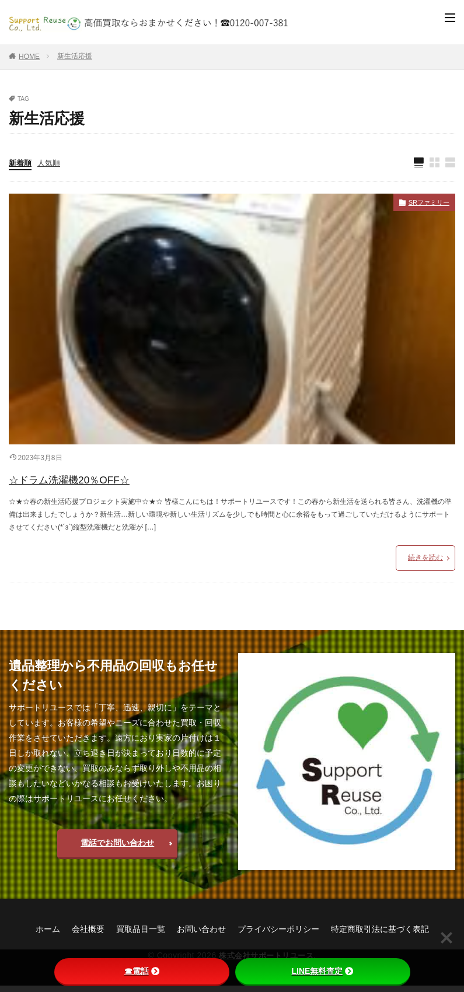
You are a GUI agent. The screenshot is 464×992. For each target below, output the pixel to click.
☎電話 (141, 971)
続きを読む (425, 563)
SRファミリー (423, 205)
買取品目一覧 (140, 934)
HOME (29, 56)
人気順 (51, 164)
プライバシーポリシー (278, 934)
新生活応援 (74, 56)
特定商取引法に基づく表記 (380, 934)
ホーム (48, 934)
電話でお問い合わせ (117, 848)
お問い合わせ (201, 934)
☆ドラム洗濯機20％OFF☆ (94, 482)
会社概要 (88, 934)
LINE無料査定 (323, 971)
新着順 (21, 164)
